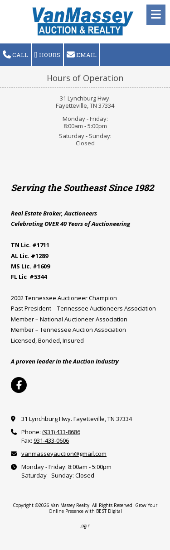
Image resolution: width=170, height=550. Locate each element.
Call (15, 55)
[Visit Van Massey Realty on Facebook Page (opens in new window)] (19, 385)
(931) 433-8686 (61, 432)
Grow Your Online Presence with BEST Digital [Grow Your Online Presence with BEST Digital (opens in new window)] (103, 508)
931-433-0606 (51, 440)
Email (82, 55)
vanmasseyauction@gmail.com (64, 454)
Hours (47, 55)
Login (85, 525)
